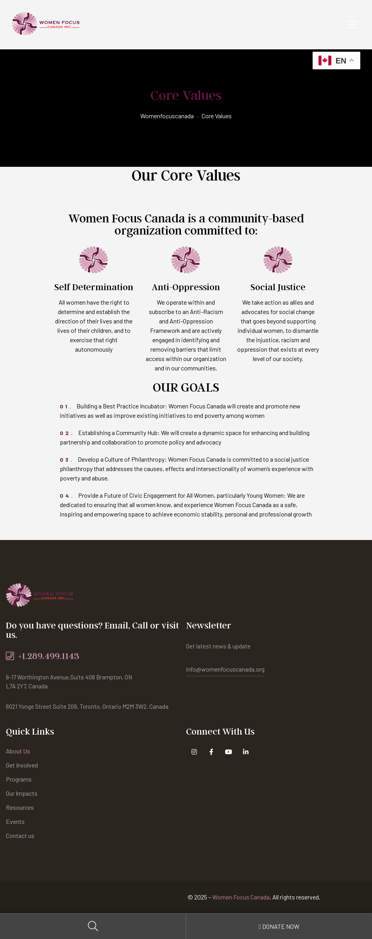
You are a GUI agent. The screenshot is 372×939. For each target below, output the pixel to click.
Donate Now (279, 926)
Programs (19, 779)
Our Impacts (22, 793)
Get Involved (22, 765)
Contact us (20, 835)
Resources (20, 807)
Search (93, 926)
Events (15, 821)
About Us (18, 751)
